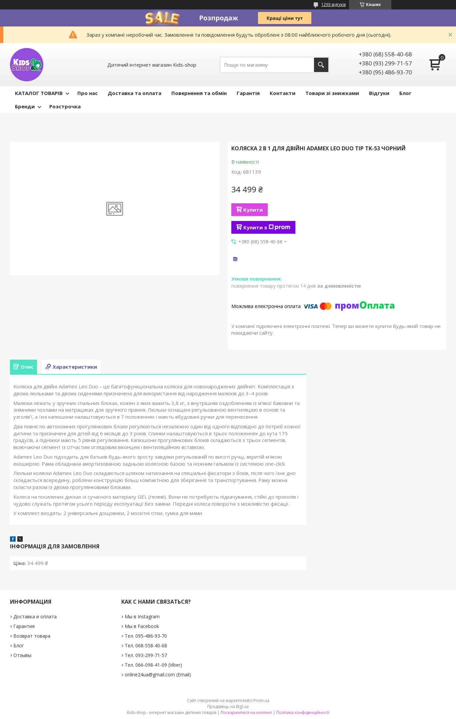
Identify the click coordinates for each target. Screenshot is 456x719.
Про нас (87, 93)
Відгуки (379, 93)
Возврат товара (31, 636)
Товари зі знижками (332, 93)
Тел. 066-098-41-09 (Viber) (153, 665)
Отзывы (22, 655)
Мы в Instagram (142, 616)
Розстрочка (65, 106)
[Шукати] (321, 65)
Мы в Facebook (142, 626)
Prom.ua (261, 700)
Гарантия (24, 626)
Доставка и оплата (35, 616)
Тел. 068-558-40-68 (146, 645)
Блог (405, 93)
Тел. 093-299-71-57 (146, 655)
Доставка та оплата (134, 93)
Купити (253, 209)
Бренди (25, 106)
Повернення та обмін (199, 93)
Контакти (282, 93)
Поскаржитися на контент (246, 712)
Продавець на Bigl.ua (228, 706)
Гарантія (248, 93)
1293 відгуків (333, 4)
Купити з (266, 227)
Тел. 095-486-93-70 (146, 636)
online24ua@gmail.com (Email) (158, 674)
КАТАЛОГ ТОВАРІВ (39, 93)
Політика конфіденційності (302, 712)
